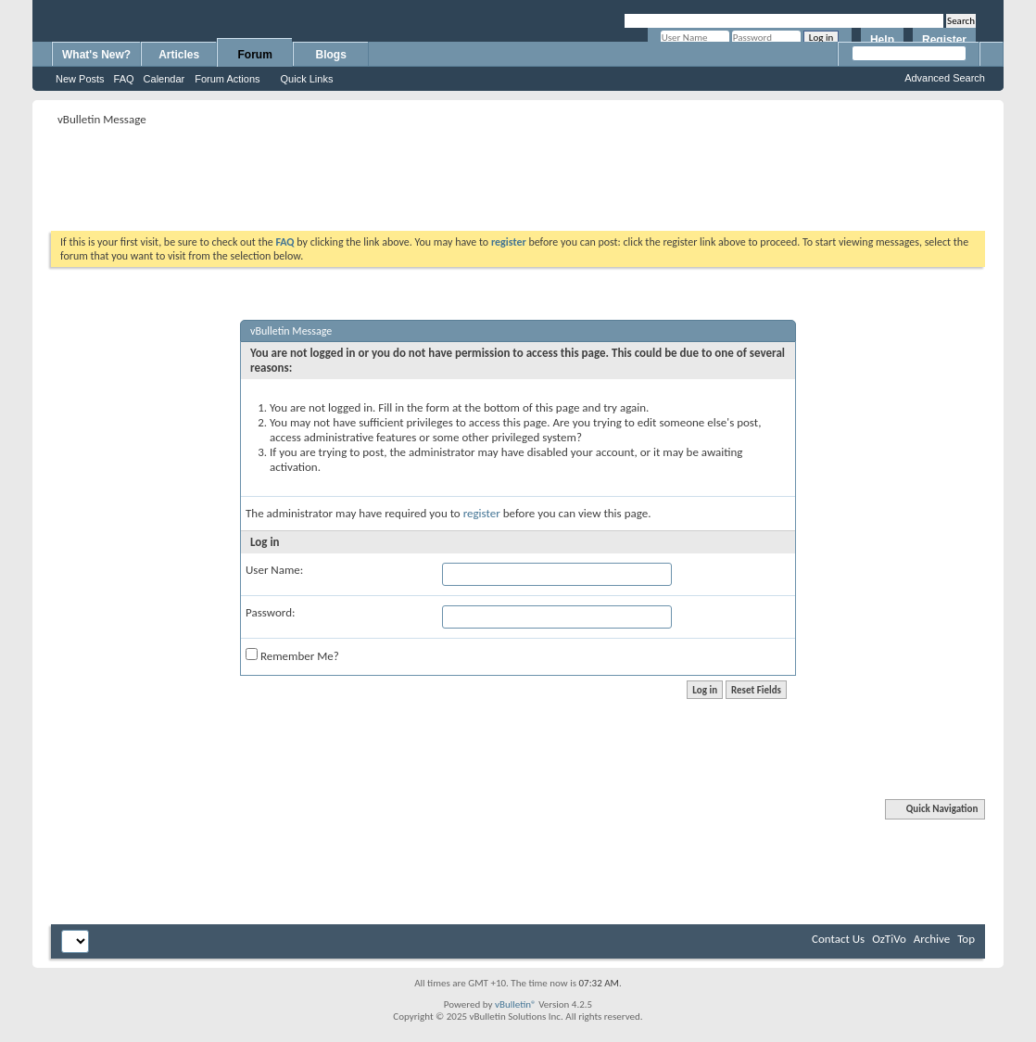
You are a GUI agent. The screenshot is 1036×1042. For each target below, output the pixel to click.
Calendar (164, 78)
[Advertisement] (518, 172)
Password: (270, 612)
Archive (932, 939)
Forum (255, 54)
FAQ (124, 78)
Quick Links (307, 78)
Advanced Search (944, 77)
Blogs (331, 54)
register (481, 513)
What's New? (96, 54)
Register (944, 39)
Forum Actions (227, 78)
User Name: (274, 570)
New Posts (80, 78)
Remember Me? (292, 655)
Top (966, 939)
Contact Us (838, 939)
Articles (178, 54)
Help (882, 39)
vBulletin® (516, 1004)
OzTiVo (889, 939)
